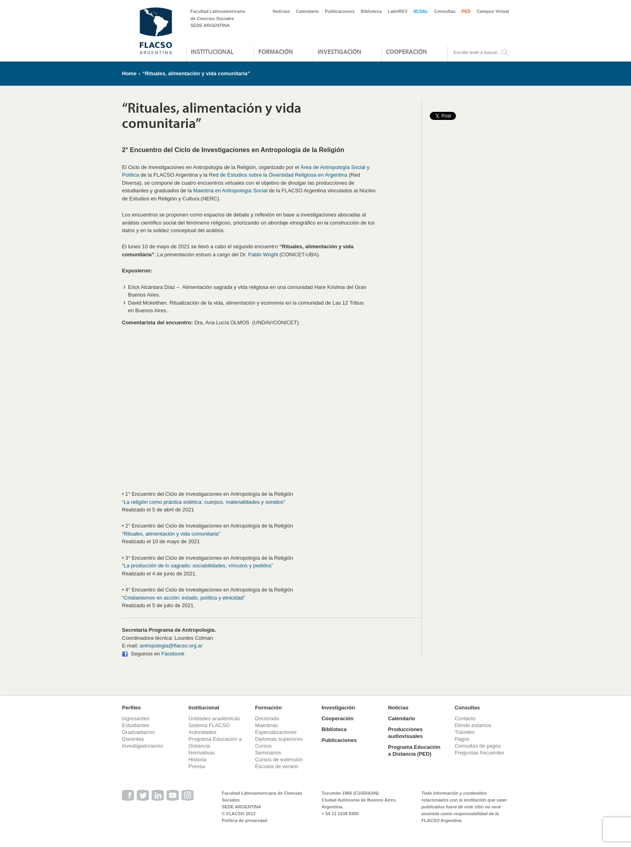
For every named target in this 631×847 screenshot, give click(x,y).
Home (129, 73)
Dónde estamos (473, 725)
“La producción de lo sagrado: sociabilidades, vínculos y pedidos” (197, 566)
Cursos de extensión (279, 759)
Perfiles (131, 708)
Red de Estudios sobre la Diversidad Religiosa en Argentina (278, 175)
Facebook (172, 654)
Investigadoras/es (142, 746)
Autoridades (202, 732)
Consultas (445, 11)
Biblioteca (371, 11)
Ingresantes (135, 718)
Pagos (462, 739)
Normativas (201, 753)
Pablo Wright (263, 254)
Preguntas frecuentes (480, 753)
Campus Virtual (493, 11)
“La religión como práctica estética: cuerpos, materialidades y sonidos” (203, 502)
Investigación (339, 51)
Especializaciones (276, 732)
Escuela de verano (277, 766)
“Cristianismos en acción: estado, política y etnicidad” (183, 598)
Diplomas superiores (279, 739)
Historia (197, 759)
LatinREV (398, 11)
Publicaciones (340, 11)
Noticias (281, 11)
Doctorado (267, 718)
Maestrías (266, 725)
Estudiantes (135, 725)
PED (466, 11)
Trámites (465, 732)
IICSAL (421, 11)
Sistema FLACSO (209, 725)
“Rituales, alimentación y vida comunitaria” (196, 73)
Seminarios (268, 753)
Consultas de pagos (478, 746)
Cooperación (406, 51)
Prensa (196, 766)
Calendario (307, 11)
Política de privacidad (244, 820)
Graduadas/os (138, 732)
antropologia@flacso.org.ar (171, 646)
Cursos (263, 746)
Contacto (465, 718)
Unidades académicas (214, 718)
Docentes (133, 739)
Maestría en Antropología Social (230, 191)
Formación (275, 51)
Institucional (212, 51)
